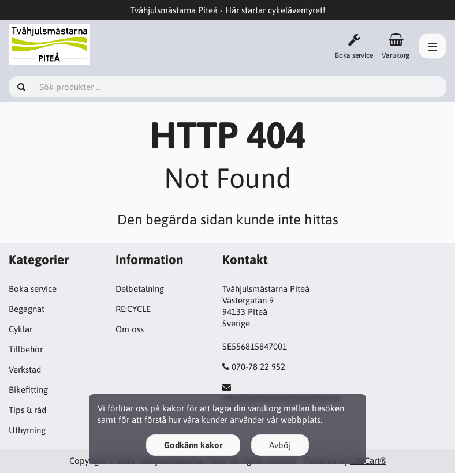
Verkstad (25, 369)
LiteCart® (368, 461)
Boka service (33, 289)
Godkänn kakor (193, 445)
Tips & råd (27, 410)
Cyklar (20, 329)
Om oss (129, 329)
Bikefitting (28, 390)
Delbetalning (139, 289)
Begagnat (26, 309)
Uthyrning (27, 430)
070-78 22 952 (258, 366)
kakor (174, 408)
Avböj (280, 445)
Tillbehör (26, 349)
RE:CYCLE (133, 309)
